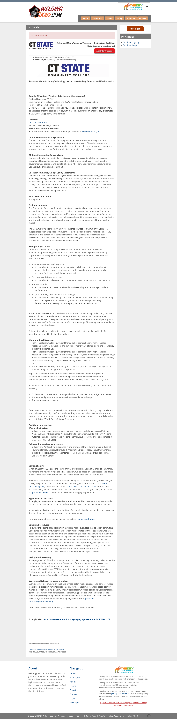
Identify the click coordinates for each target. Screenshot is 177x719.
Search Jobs (97, 18)
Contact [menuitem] (73, 694)
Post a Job (135, 28)
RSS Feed (79, 716)
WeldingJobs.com (50, 716)
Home (85, 18)
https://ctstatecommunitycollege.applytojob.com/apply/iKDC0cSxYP (76, 619)
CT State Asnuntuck (38, 122)
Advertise (131, 18)
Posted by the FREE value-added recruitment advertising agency (46, 649)
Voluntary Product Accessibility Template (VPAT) (118, 716)
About (109, 18)
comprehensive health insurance (81, 486)
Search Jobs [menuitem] (75, 677)
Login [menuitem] (72, 698)
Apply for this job (104, 51)
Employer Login (130, 45)
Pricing (119, 18)
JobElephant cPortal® (120, 694)
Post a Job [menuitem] (74, 702)
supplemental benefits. (39, 492)
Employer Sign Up (131, 42)
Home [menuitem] (72, 673)
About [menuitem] (72, 681)
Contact (142, 18)
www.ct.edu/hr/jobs (91, 131)
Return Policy (91, 716)
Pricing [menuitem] (73, 686)
